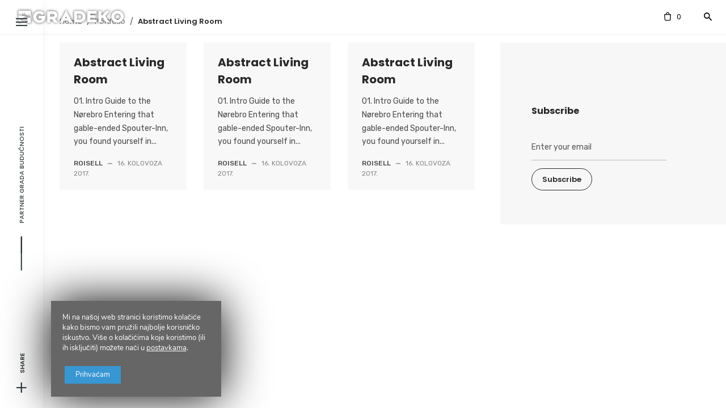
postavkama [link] (166, 334)
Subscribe (561, 179)
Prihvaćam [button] (100, 361)
